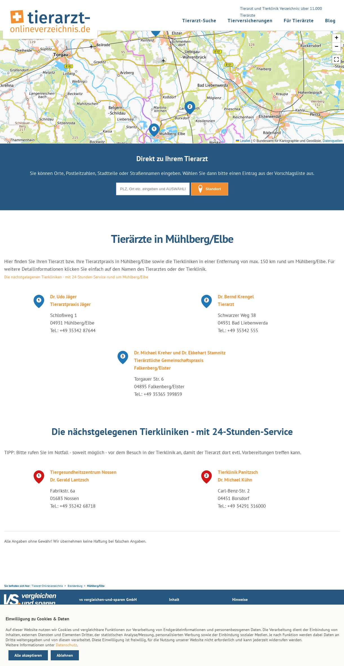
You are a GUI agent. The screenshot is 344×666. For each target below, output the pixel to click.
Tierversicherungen (250, 20)
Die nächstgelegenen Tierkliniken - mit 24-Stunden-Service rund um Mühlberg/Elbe (76, 276)
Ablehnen (65, 655)
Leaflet (243, 141)
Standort (209, 189)
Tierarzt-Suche (199, 20)
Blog (330, 20)
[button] (154, 130)
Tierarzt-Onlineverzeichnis (47, 586)
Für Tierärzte (299, 20)
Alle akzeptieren (28, 655)
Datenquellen (333, 141)
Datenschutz (66, 644)
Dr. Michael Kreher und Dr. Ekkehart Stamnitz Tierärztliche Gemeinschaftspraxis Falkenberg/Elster (180, 360)
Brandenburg (75, 586)
